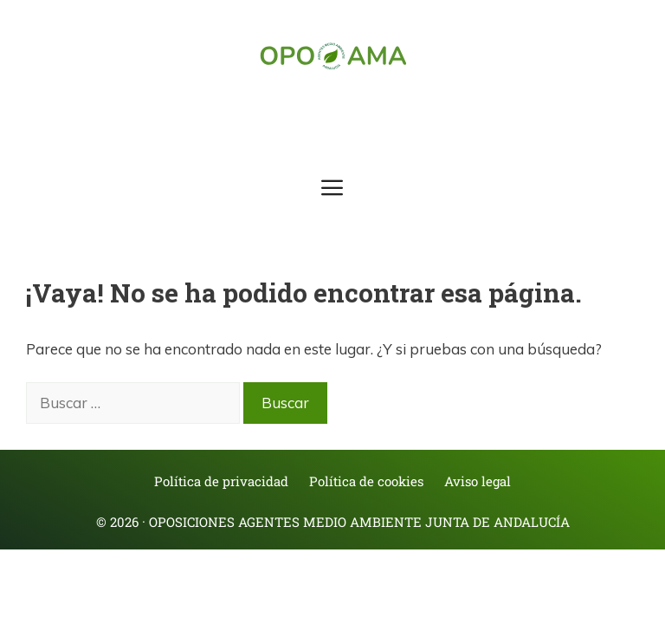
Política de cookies (366, 481)
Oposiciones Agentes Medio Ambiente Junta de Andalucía (359, 521)
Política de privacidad (221, 481)
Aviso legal (477, 481)
